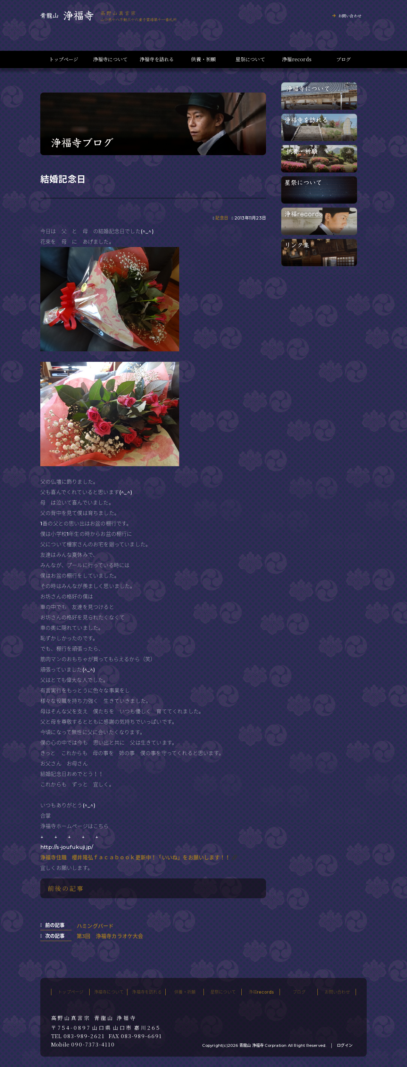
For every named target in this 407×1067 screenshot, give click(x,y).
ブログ (343, 59)
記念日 (221, 218)
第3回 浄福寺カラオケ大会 (110, 936)
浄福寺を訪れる (157, 59)
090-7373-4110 (93, 1044)
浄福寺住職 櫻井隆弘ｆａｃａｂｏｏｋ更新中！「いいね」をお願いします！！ (135, 857)
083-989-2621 (84, 1036)
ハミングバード (95, 926)
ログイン (344, 1045)
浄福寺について (110, 59)
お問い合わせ (350, 15)
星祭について (250, 59)
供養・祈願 (203, 59)
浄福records (297, 59)
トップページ (63, 59)
